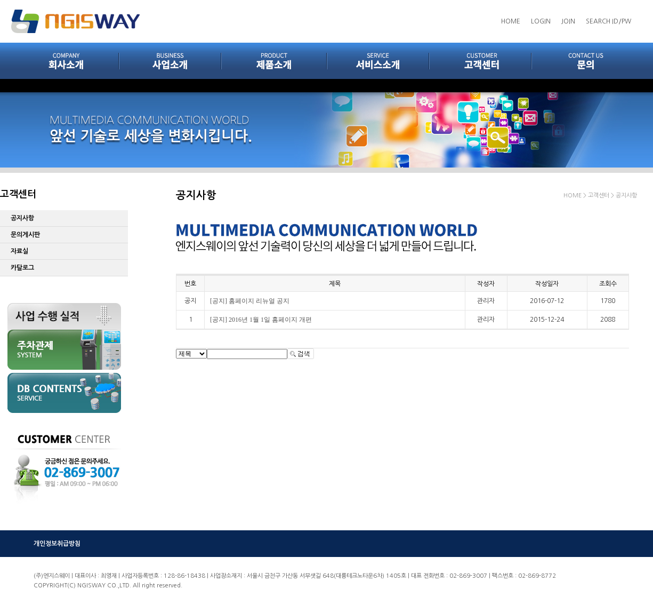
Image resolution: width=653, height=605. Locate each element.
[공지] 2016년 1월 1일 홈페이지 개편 (261, 319)
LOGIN (541, 21)
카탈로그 (22, 268)
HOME (510, 21)
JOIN (568, 21)
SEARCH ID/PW (608, 21)
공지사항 (22, 218)
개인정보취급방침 (57, 543)
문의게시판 (25, 235)
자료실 (19, 251)
